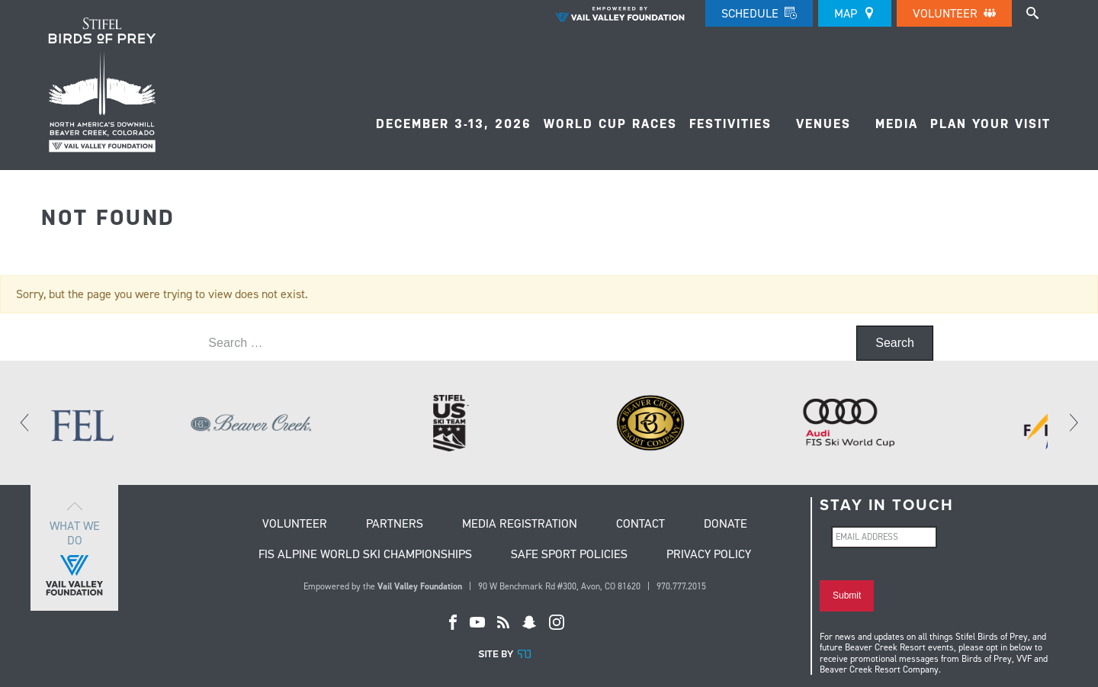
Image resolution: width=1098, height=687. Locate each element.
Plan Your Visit (990, 124)
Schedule (759, 13)
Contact (640, 524)
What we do (74, 548)
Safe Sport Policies (569, 555)
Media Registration (519, 524)
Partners (394, 524)
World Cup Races (610, 124)
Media (896, 124)
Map (854, 13)
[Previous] (25, 422)
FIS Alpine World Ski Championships (365, 555)
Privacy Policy (708, 555)
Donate (725, 524)
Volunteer (954, 13)
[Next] (1073, 422)
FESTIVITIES (730, 124)
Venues (823, 124)
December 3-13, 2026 (453, 124)
